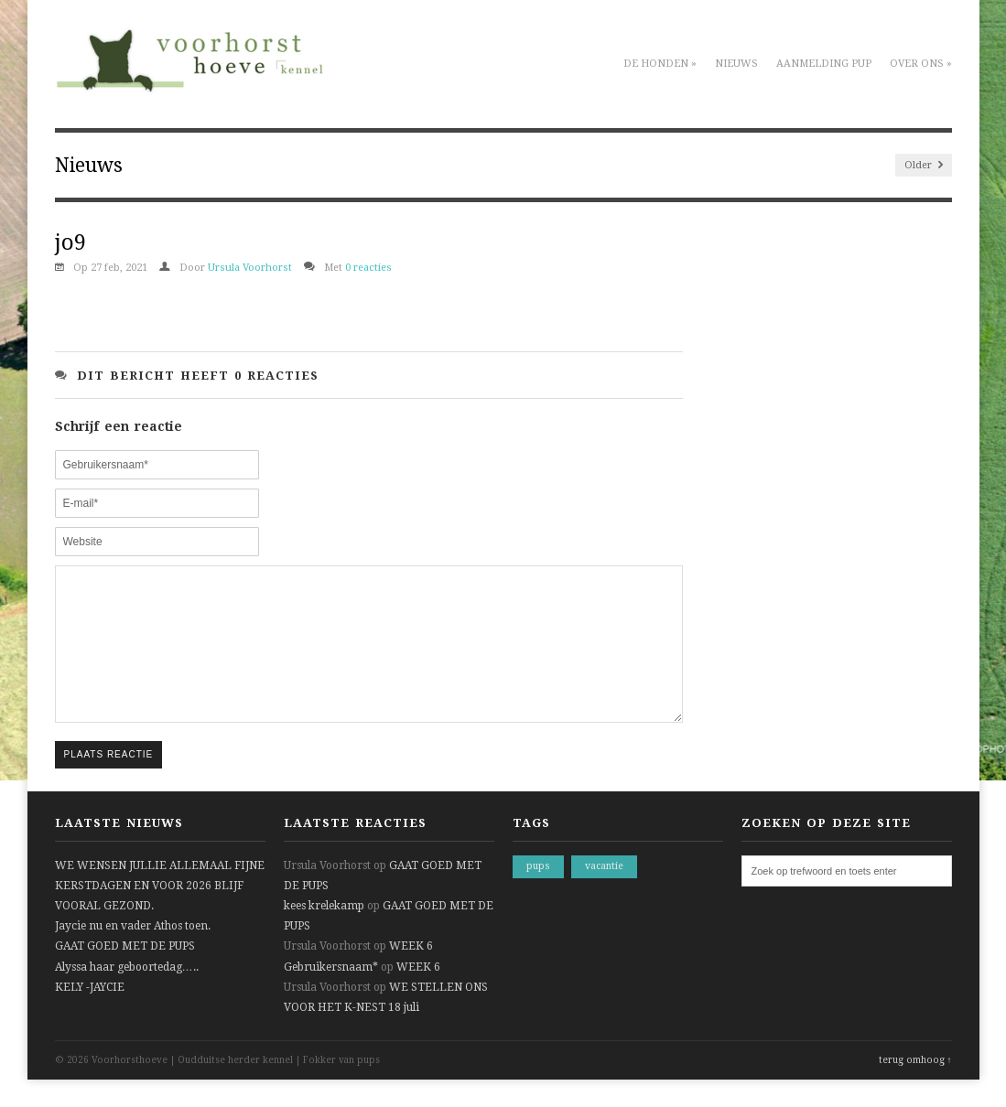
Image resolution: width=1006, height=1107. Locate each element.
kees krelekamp (324, 933)
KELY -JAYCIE (89, 1014)
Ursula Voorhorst (250, 268)
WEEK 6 (411, 973)
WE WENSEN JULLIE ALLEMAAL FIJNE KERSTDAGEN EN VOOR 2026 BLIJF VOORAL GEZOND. (160, 913)
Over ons (921, 64)
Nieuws (736, 64)
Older (923, 165)
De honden (660, 64)
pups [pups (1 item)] (538, 893)
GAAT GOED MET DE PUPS (125, 973)
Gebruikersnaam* (331, 994)
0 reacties (368, 268)
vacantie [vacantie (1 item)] (604, 893)
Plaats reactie (109, 782)
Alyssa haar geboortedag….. (127, 994)
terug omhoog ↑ (915, 1087)
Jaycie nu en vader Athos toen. (133, 953)
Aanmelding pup (823, 64)
